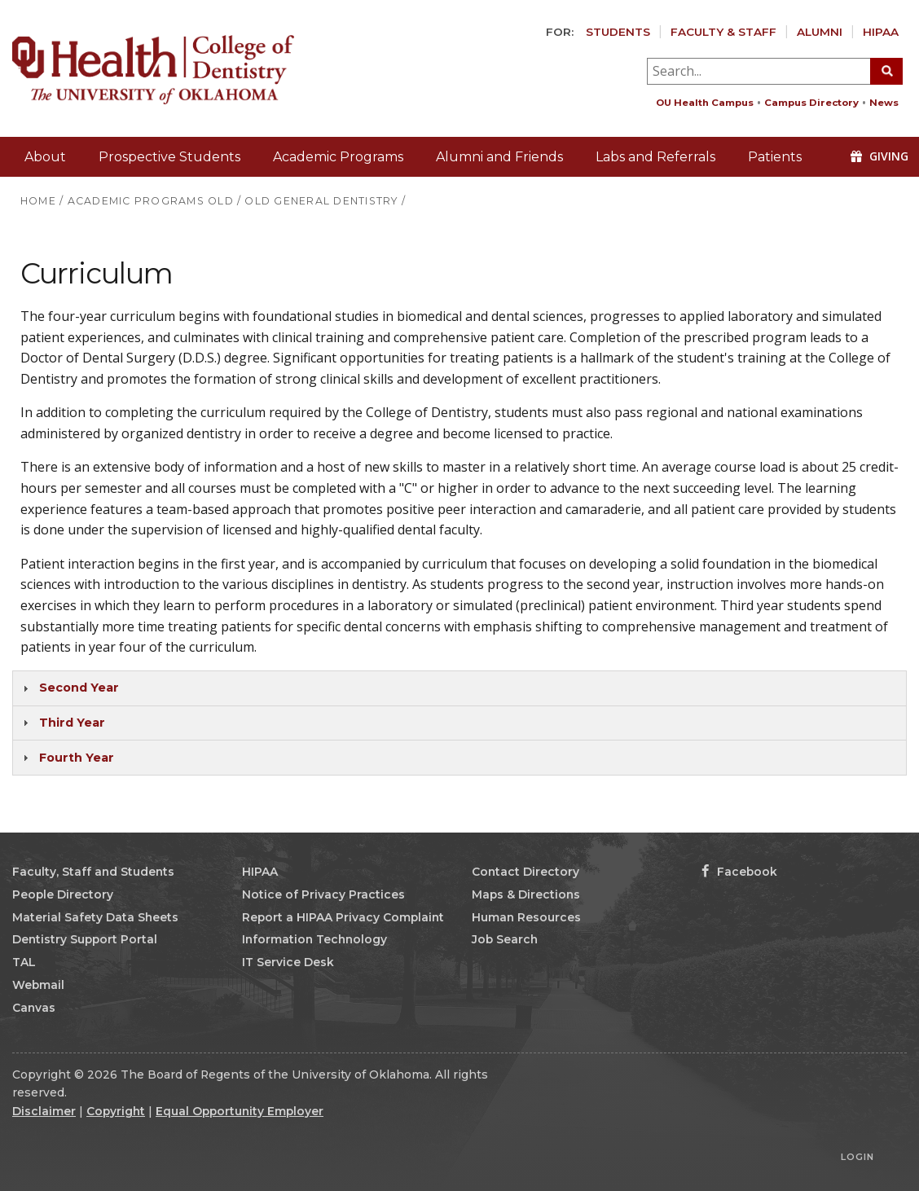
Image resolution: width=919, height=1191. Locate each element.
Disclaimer (44, 1111)
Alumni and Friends (499, 157)
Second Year (79, 687)
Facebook (739, 871)
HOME (38, 201)
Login (857, 1156)
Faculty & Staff (723, 31)
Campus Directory (811, 102)
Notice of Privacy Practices (323, 894)
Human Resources (526, 917)
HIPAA (881, 31)
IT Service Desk (288, 962)
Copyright (115, 1111)
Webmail (38, 984)
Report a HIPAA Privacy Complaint (343, 917)
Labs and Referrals (655, 157)
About (45, 157)
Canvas (33, 1007)
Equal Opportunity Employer (239, 1111)
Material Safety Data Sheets (95, 917)
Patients (775, 157)
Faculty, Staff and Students (93, 871)
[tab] (459, 688)
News (884, 102)
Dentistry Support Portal (84, 939)
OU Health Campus (705, 102)
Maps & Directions (526, 894)
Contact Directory (525, 871)
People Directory (62, 894)
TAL (24, 962)
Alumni (819, 31)
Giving (879, 156)
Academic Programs (338, 157)
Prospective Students (169, 157)
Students (618, 31)
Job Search (505, 939)
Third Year (72, 722)
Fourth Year (76, 757)
